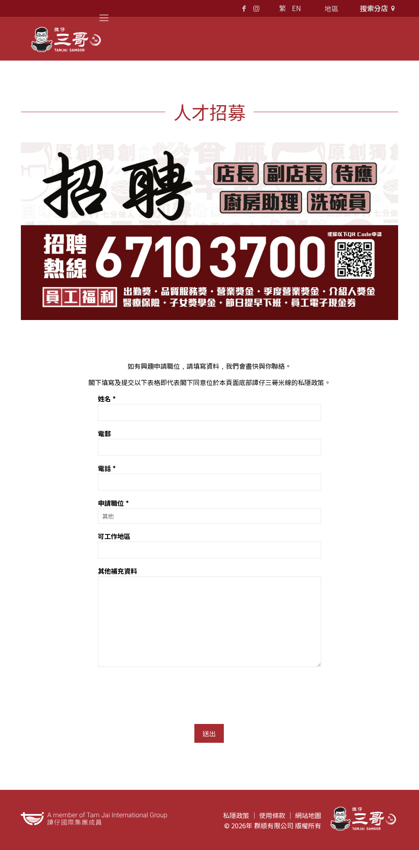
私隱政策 (236, 815)
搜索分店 (379, 8)
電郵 (209, 442)
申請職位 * (209, 511)
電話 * (209, 477)
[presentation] (160, 692)
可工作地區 (209, 545)
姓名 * (209, 407)
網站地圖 (308, 815)
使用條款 (272, 815)
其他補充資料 (209, 616)
